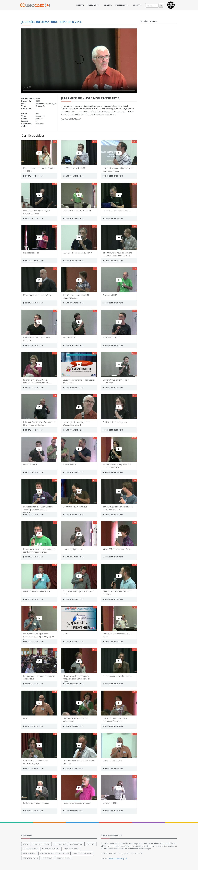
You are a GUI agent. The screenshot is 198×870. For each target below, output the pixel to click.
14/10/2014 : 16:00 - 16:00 (33, 599)
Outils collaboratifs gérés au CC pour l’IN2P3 (78, 592)
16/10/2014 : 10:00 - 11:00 (113, 768)
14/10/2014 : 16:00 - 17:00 (73, 599)
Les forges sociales (31, 253)
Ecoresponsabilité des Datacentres (117, 676)
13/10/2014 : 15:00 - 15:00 (33, 176)
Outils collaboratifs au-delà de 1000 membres (117, 592)
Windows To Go (69, 337)
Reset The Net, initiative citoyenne (76, 803)
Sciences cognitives (71, 849)
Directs (80, 5)
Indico (25, 718)
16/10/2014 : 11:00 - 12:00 (113, 811)
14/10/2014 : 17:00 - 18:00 (33, 684)
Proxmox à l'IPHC (110, 295)
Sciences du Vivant (30, 858)
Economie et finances (41, 844)
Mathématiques (76, 844)
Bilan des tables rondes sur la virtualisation (75, 719)
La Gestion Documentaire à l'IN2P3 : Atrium (117, 635)
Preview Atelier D (70, 464)
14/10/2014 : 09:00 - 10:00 (113, 261)
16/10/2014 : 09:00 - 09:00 (33, 726)
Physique (91, 844)
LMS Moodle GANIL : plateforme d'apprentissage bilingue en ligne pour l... (38, 635)
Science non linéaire (50, 849)
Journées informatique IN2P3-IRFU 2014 (51, 22)
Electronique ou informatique (75, 507)
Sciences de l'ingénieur (82, 853)
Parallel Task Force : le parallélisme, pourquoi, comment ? (117, 465)
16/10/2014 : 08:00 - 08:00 (73, 684)
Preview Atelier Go (30, 464)
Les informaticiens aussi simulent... (117, 210)
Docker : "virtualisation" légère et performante (116, 381)
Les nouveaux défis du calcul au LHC (78, 210)
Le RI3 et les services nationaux (36, 803)
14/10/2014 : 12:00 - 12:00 (33, 430)
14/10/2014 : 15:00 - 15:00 (73, 515)
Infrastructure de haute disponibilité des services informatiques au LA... (117, 254)
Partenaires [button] (122, 5)
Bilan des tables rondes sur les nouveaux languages (35, 761)
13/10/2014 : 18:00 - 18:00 (113, 218)
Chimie (25, 844)
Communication (63, 858)
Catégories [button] (94, 5)
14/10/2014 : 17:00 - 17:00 (113, 599)
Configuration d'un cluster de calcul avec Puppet (37, 338)
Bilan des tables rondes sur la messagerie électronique (115, 719)
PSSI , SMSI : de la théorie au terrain (77, 253)
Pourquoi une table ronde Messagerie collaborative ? (38, 677)
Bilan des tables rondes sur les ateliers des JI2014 (79, 761)
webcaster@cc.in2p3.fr (118, 858)
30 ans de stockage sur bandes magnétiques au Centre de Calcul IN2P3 (76, 677)
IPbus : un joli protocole (72, 549)
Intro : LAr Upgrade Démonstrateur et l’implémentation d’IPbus (118, 508)
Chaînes (108, 5)
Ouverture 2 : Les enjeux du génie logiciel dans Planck (36, 211)
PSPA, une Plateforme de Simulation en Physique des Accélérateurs (39, 423)
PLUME (66, 634)
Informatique (60, 844)
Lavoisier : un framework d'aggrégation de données (78, 381)
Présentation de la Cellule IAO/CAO (37, 591)
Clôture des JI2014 (110, 803)
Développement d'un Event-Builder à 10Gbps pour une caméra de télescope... (38, 508)
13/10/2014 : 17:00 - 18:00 (73, 218)
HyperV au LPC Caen (111, 337)
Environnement (29, 853)
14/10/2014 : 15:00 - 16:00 (113, 557)
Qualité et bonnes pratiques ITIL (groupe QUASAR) (76, 296)
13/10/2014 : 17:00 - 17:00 (33, 218)
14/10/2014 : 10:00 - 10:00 (33, 303)
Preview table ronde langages (115, 422)
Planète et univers (30, 849)
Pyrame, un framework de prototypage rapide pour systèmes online (39, 550)
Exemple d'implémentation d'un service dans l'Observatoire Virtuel (37, 381)
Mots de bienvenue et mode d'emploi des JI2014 (38, 169)
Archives (137, 5)
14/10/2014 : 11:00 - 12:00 (73, 388)
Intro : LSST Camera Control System (117, 549)
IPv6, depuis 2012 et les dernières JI (37, 295)
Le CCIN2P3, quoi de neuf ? (74, 168)
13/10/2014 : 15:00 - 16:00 (113, 176)
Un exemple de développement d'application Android (76, 423)
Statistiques (47, 858)
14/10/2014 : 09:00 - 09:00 (33, 261)
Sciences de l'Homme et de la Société (54, 853)
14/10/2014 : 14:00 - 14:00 (113, 472)
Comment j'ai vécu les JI (112, 760)
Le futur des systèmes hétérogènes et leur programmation (118, 169)
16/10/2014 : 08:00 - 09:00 (113, 684)
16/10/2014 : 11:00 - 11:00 (33, 811)
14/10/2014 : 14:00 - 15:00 (33, 515)
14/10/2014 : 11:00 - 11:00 (33, 388)
